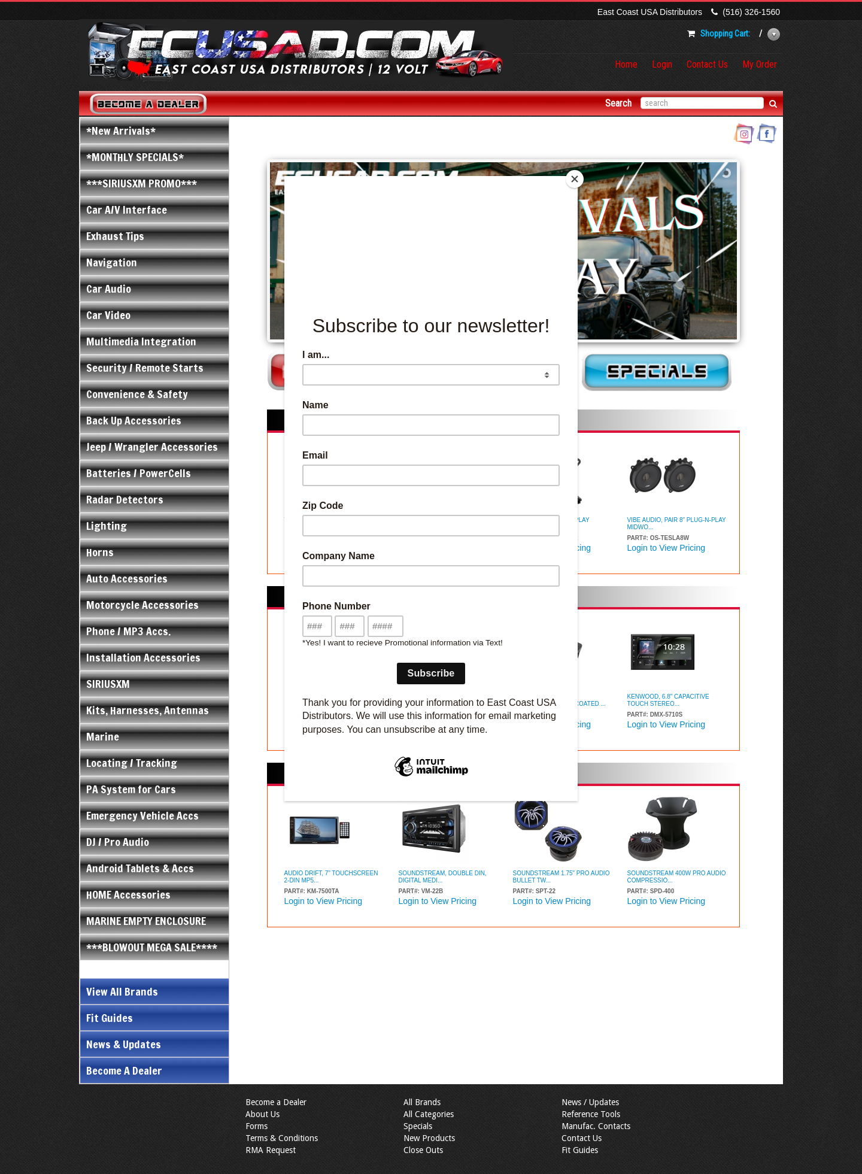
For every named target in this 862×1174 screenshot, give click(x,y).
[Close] (575, 179)
